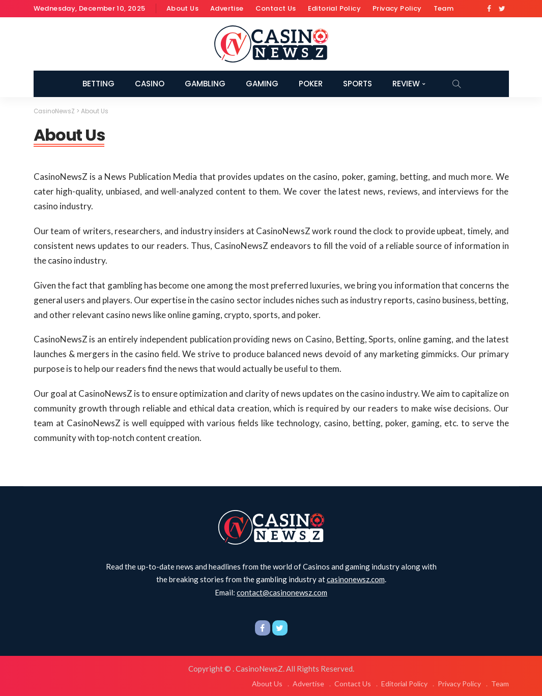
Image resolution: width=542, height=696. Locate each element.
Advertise (227, 8)
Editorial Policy (334, 8)
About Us (182, 8)
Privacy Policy (397, 8)
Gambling (205, 83)
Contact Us (275, 8)
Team (444, 8)
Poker (311, 83)
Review (406, 83)
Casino (149, 83)
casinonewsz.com (356, 579)
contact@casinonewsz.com (282, 591)
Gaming (262, 83)
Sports (357, 83)
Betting (98, 83)
